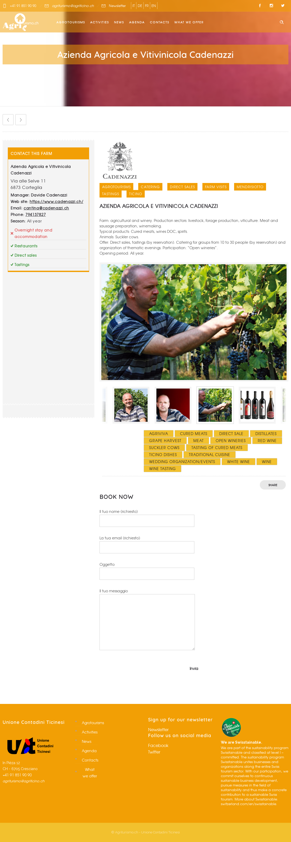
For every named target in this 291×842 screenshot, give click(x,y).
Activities (99, 22)
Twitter (154, 752)
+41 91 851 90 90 (23, 5)
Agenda (137, 22)
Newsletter (117, 5)
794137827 (35, 214)
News (119, 22)
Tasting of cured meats (216, 447)
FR (147, 5)
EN (153, 5)
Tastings (110, 193)
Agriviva (158, 433)
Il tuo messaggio (147, 619)
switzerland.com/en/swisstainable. (249, 803)
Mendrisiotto (250, 186)
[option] (194, 322)
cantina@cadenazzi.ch (46, 207)
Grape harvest (165, 440)
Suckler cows (164, 447)
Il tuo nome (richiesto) (147, 518)
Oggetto (147, 571)
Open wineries (231, 440)
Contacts (159, 22)
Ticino (135, 193)
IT (134, 5)
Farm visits (216, 186)
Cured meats (193, 433)
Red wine (267, 440)
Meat (198, 440)
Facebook (158, 745)
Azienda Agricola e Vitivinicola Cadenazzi (159, 205)
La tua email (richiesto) (147, 544)
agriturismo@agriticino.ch (73, 5)
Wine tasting (162, 468)
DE (140, 5)
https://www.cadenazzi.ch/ (56, 201)
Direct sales (182, 186)
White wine (238, 461)
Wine (267, 461)
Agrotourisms (70, 22)
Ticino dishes (163, 454)
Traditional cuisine (209, 454)
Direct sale (231, 433)
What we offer (189, 22)
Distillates (266, 433)
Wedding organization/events (182, 461)
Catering (150, 186)
